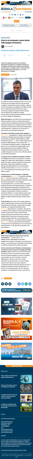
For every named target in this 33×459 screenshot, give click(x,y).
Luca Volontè (9, 46)
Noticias (12, 17)
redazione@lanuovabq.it (7, 429)
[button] (16, 21)
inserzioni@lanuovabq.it (7, 432)
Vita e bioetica (19, 30)
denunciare (5, 222)
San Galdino (24, 25)
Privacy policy (4, 450)
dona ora (28, 17)
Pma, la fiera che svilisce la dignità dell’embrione (9, 376)
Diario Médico (5, 135)
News (6, 17)
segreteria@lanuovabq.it (7, 431)
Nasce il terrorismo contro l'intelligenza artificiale (9, 386)
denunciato (4, 209)
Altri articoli (17, 366)
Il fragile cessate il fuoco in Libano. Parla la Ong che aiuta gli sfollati (9, 396)
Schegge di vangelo (8, 25)
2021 (28, 142)
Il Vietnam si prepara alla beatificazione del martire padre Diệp (9, 405)
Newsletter (21, 17)
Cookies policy (11, 450)
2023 (4, 178)
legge (14, 140)
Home (12, 30)
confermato (15, 176)
